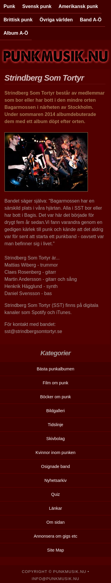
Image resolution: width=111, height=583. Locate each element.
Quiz (55, 494)
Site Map (55, 550)
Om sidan (55, 522)
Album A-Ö (16, 33)
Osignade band (55, 466)
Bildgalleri (55, 410)
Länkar (55, 508)
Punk (9, 6)
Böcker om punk (55, 396)
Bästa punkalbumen (55, 369)
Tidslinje (55, 424)
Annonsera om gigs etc (55, 536)
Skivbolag (55, 438)
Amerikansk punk (78, 6)
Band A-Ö (91, 19)
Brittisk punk (18, 19)
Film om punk (55, 382)
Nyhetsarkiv (55, 480)
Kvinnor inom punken (55, 452)
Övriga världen (56, 19)
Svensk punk (37, 6)
